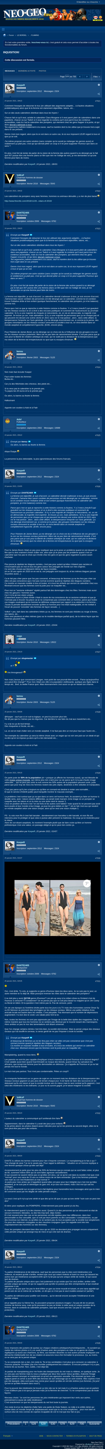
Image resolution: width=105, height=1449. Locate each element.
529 (43, 1423)
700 (82, 1423)
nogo (19, 636)
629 (72, 1423)
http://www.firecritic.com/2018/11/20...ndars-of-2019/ (28, 201)
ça (43, 1388)
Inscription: (22, 91)
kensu (20, 351)
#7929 (97, 773)
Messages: (49, 91)
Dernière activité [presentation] (26, 71)
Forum (11, 35)
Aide (41, 1436)
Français (8, 1436)
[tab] (9, 71)
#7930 (97, 858)
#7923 (97, 229)
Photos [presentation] (42, 71)
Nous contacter (55, 1436)
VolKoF (20, 175)
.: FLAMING (34, 35)
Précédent (14, 1423)
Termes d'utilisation (76, 1436)
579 (62, 1423)
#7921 (97, 101)
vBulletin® (89, 1444)
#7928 (97, 712)
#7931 (97, 981)
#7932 (97, 1113)
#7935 (97, 1343)
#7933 (97, 1156)
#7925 (97, 435)
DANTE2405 (23, 212)
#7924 (97, 367)
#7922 (97, 191)
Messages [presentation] (10, 71)
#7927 (97, 652)
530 (53, 1423)
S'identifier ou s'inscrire (88, 2)
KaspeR (21, 85)
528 (33, 1423)
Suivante (94, 1423)
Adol (19, 419)
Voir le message (31, 235)
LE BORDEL (22, 35)
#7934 (97, 1267)
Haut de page (95, 1436)
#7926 (97, 486)
